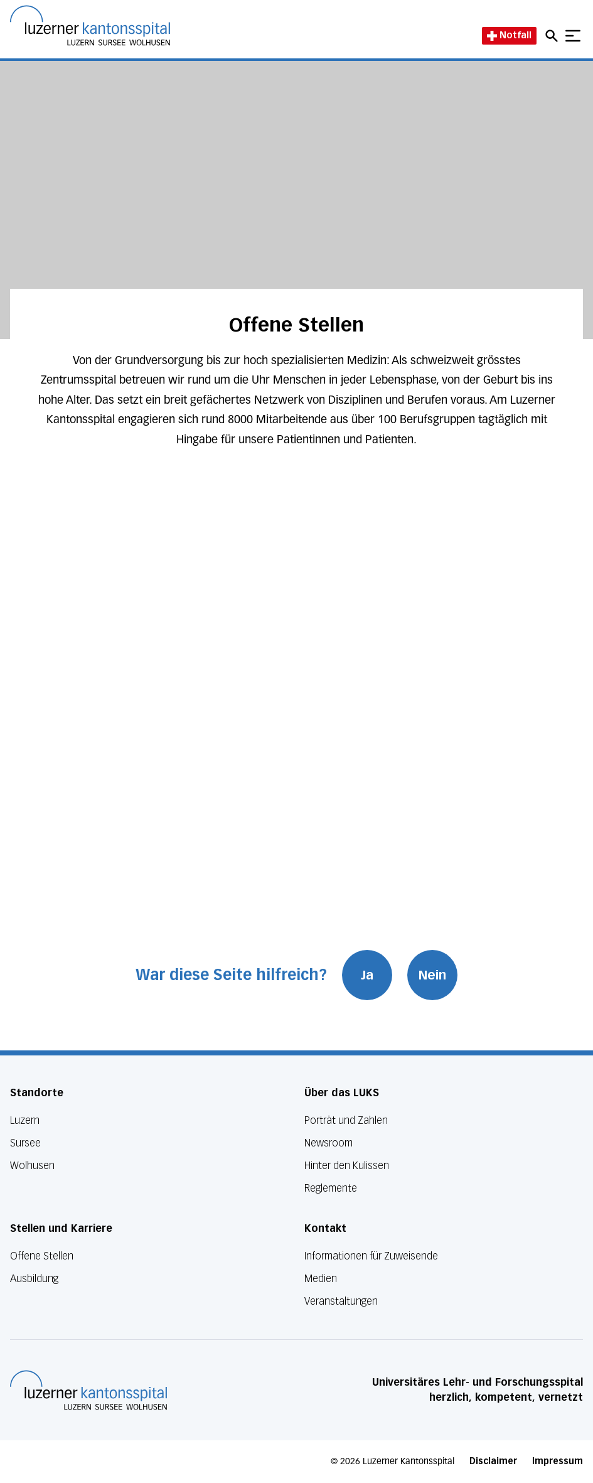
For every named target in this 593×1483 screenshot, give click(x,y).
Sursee (25, 1143)
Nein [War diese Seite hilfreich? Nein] (432, 975)
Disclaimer (493, 1461)
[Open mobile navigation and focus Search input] (553, 36)
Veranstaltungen (341, 1301)
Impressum (557, 1461)
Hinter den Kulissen (346, 1166)
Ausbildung (34, 1279)
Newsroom (328, 1143)
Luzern (25, 1120)
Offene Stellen (41, 1256)
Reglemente (330, 1188)
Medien (320, 1279)
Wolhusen (32, 1166)
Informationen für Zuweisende (371, 1256)
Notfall (509, 35)
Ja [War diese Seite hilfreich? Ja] (367, 975)
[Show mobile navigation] (573, 36)
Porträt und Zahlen (346, 1120)
